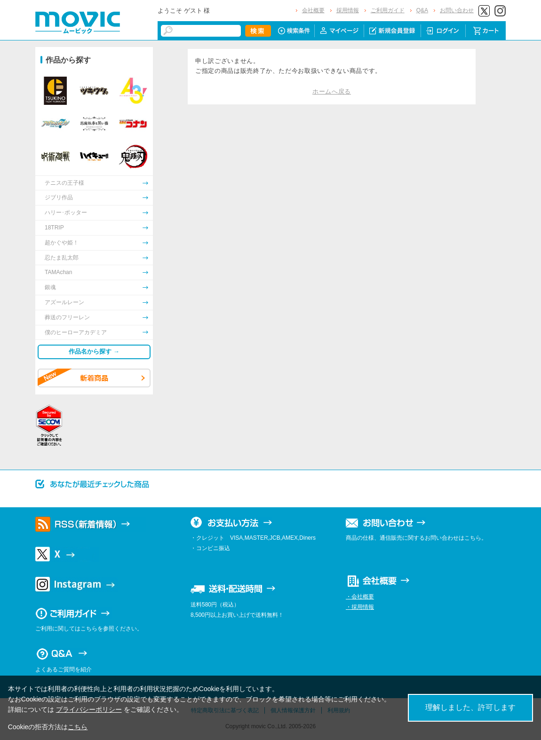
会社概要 (313, 10)
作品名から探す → (94, 351)
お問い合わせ (457, 10)
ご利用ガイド (388, 10)
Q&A (422, 10)
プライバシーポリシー (89, 709)
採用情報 (347, 10)
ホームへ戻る (331, 91)
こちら (78, 727)
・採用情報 (360, 607)
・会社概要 (360, 596)
